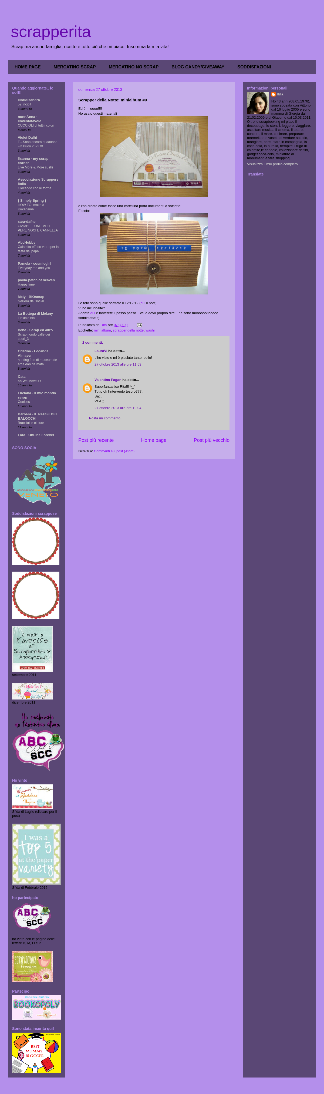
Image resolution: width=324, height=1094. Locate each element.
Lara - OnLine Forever (36, 435)
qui (143, 303)
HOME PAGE (28, 67)
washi (150, 330)
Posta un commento (104, 418)
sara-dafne (27, 222)
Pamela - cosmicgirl (34, 263)
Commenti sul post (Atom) (114, 451)
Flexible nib (26, 318)
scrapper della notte (128, 330)
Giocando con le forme (34, 188)
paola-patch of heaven (36, 280)
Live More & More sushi (35, 167)
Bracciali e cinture (31, 423)
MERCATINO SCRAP (75, 67)
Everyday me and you (34, 268)
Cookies (24, 402)
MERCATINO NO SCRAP (134, 67)
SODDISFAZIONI (254, 67)
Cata (21, 376)
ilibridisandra (29, 100)
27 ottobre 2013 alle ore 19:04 (117, 408)
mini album (102, 330)
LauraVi (100, 351)
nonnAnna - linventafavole (29, 119)
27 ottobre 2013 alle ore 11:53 (117, 364)
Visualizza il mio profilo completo (272, 164)
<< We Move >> (30, 381)
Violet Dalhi (27, 137)
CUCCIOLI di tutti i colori (36, 125)
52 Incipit (24, 104)
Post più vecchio (212, 440)
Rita (280, 94)
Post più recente (96, 440)
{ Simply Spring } (32, 200)
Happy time (26, 284)
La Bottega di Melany (35, 313)
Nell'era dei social (31, 301)
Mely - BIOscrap (31, 297)
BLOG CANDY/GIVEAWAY (197, 67)
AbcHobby (26, 242)
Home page (153, 440)
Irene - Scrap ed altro (35, 330)
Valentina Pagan (108, 380)
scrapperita (51, 31)
